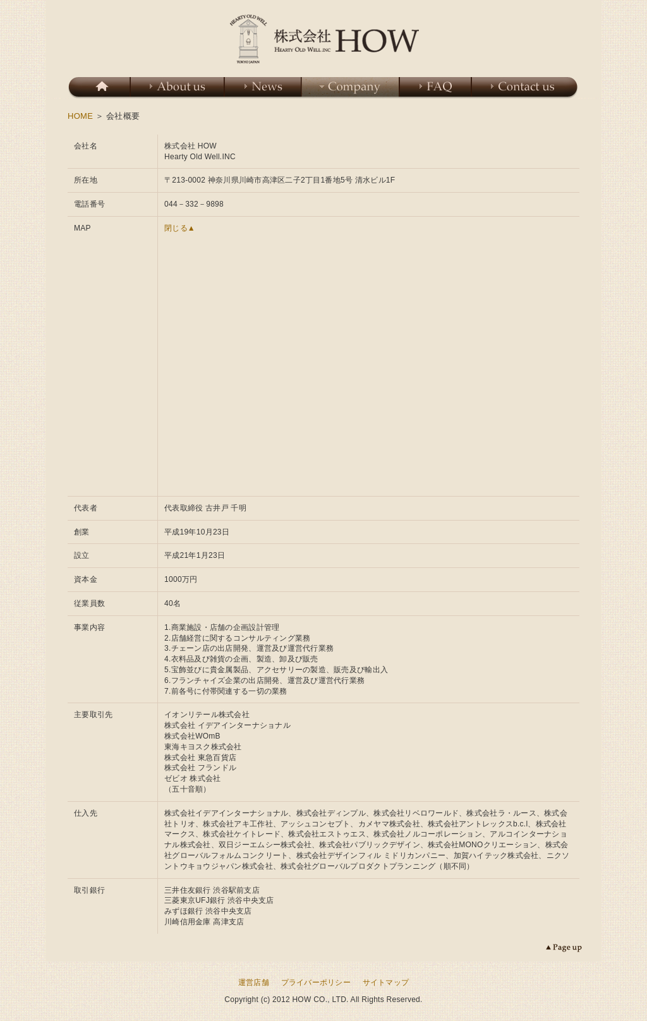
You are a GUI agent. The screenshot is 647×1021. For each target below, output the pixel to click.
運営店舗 (253, 982)
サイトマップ (386, 982)
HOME (80, 116)
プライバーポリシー (316, 982)
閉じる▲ (179, 228)
